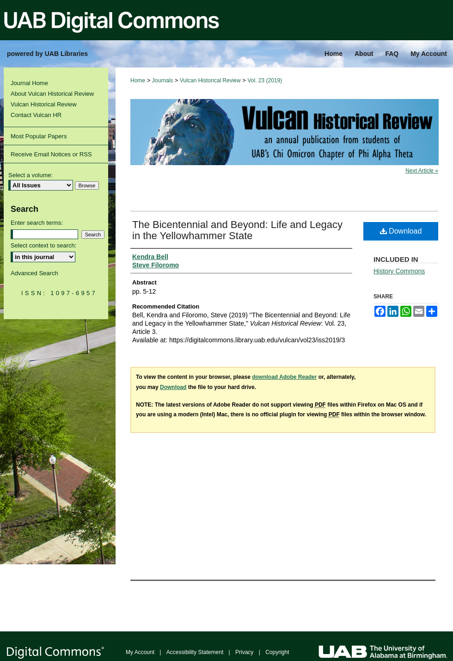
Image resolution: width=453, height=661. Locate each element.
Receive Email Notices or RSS (51, 154)
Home (137, 80)
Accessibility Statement (194, 652)
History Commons (399, 271)
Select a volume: (30, 175)
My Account (140, 652)
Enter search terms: (37, 222)
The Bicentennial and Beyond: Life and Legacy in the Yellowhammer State (237, 230)
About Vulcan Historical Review (52, 93)
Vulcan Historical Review (210, 80)
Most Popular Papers (39, 136)
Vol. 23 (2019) (265, 80)
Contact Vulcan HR (36, 114)
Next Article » (421, 170)
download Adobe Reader (284, 377)
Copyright (277, 652)
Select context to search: (43, 245)
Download (401, 231)
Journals (162, 80)
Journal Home (29, 83)
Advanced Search (34, 273)
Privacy (244, 652)
